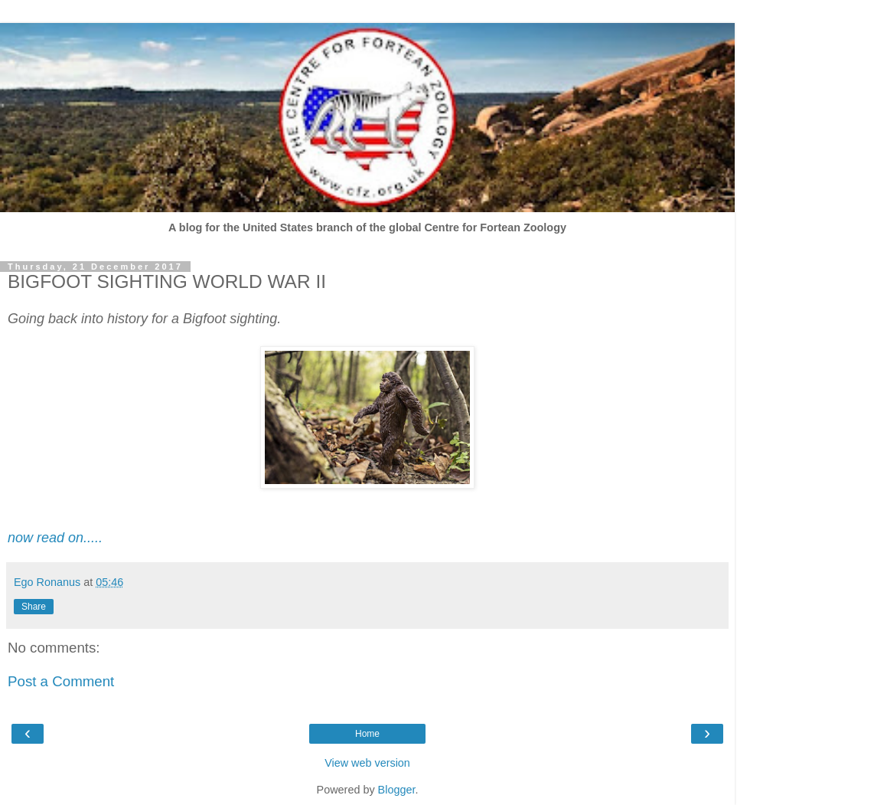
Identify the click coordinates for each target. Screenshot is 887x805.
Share (33, 606)
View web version (367, 763)
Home (367, 733)
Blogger (397, 790)
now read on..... (55, 537)
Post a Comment (61, 681)
